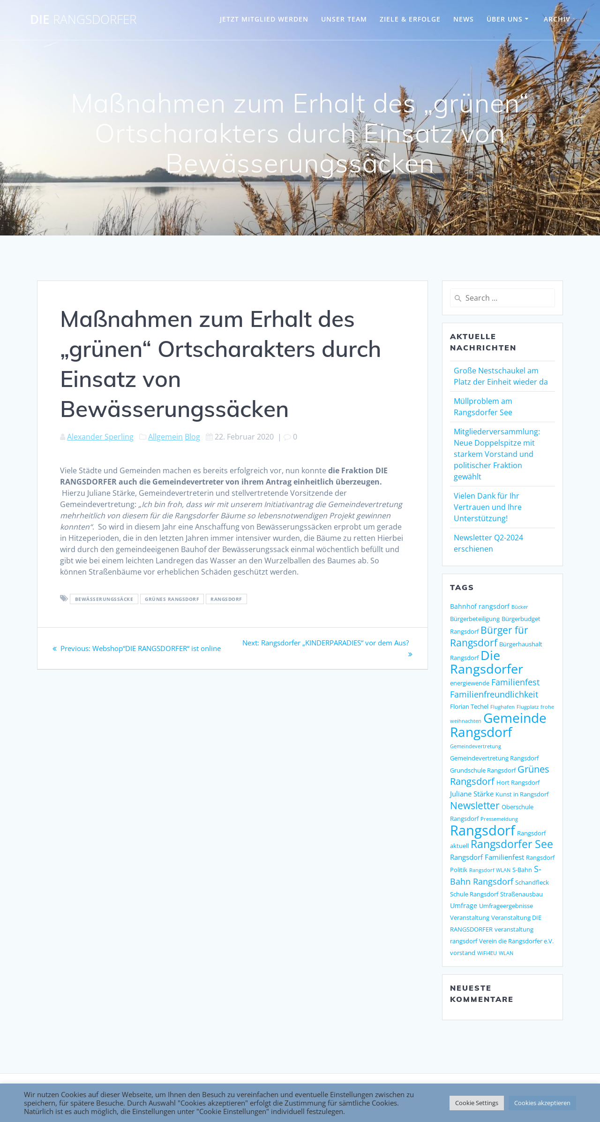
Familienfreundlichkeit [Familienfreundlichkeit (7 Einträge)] (494, 694)
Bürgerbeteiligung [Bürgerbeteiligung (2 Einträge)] (475, 618)
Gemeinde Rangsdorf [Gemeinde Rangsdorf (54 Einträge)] (498, 725)
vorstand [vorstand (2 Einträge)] (462, 952)
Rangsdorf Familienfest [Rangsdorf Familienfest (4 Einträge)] (487, 857)
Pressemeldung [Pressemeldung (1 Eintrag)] (499, 819)
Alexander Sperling (100, 437)
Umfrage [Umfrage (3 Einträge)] (463, 905)
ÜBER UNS (505, 19)
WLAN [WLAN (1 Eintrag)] (506, 953)
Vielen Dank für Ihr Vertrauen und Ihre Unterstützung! (488, 507)
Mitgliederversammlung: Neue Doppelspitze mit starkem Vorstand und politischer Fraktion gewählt (497, 454)
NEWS (463, 19)
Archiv (557, 19)
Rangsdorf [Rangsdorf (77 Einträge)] (482, 830)
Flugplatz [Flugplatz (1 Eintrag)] (528, 707)
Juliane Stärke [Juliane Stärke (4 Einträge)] (472, 794)
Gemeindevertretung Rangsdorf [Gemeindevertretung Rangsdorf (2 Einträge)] (494, 758)
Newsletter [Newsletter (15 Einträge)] (475, 805)
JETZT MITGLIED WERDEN (264, 19)
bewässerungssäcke (104, 599)
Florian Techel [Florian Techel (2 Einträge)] (469, 706)
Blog (192, 437)
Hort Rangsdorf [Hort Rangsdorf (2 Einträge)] (518, 782)
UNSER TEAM (344, 19)
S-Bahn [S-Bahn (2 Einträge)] (522, 869)
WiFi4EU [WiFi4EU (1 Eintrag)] (487, 953)
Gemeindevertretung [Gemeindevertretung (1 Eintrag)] (475, 746)
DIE (83, 20)
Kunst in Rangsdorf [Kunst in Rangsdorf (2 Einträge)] (521, 794)
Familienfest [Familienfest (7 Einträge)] (515, 682)
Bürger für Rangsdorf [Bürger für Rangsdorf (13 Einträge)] (489, 636)
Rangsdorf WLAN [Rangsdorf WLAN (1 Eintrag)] (489, 870)
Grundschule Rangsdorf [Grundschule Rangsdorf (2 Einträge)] (483, 770)
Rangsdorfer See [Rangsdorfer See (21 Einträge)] (512, 844)
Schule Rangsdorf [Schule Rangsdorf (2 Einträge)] (474, 894)
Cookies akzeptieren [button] (542, 1103)
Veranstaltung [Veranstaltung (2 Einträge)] (469, 917)
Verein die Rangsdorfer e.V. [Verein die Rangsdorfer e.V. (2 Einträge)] (516, 941)
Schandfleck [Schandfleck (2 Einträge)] (532, 882)
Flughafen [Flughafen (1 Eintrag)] (502, 707)
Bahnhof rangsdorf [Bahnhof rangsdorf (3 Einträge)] (480, 606)
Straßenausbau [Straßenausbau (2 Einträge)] (521, 894)
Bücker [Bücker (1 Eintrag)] (519, 607)
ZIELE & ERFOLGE (410, 19)
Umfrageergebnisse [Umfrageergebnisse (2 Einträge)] (506, 906)
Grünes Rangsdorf (172, 599)
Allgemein (165, 437)
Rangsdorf (226, 599)
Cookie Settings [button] (476, 1103)
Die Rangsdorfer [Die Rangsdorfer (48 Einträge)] (486, 661)
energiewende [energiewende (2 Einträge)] (469, 683)
